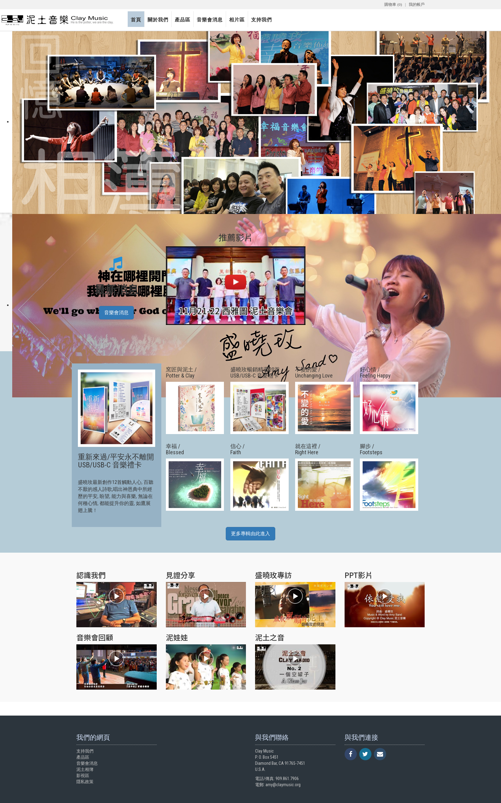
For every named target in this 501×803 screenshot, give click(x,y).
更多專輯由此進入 (250, 533)
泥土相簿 (84, 769)
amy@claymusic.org (283, 784)
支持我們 (261, 20)
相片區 (237, 20)
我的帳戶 (417, 4)
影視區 (82, 775)
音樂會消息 (210, 20)
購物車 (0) (393, 4)
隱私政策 (84, 781)
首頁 (136, 20)
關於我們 (158, 20)
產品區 (182, 20)
